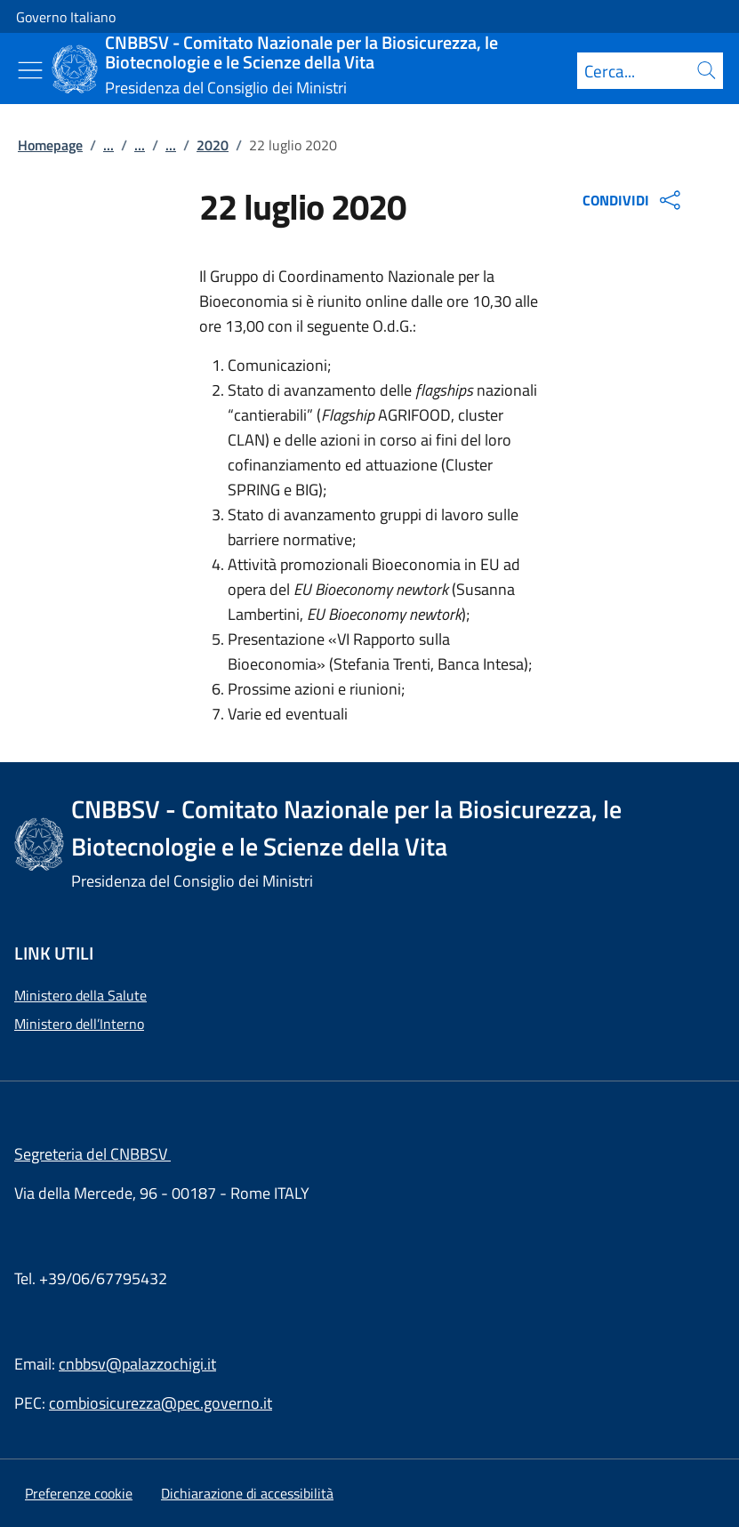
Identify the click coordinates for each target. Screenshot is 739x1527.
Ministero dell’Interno (79, 1023)
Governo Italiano (66, 17)
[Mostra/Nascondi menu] (30, 70)
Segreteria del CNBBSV (92, 1154)
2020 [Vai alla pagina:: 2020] (213, 145)
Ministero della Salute (80, 995)
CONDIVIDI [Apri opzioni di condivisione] (633, 200)
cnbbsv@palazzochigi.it (137, 1364)
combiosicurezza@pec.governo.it (160, 1403)
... (108, 145)
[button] (79, 1493)
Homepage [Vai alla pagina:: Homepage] (50, 145)
